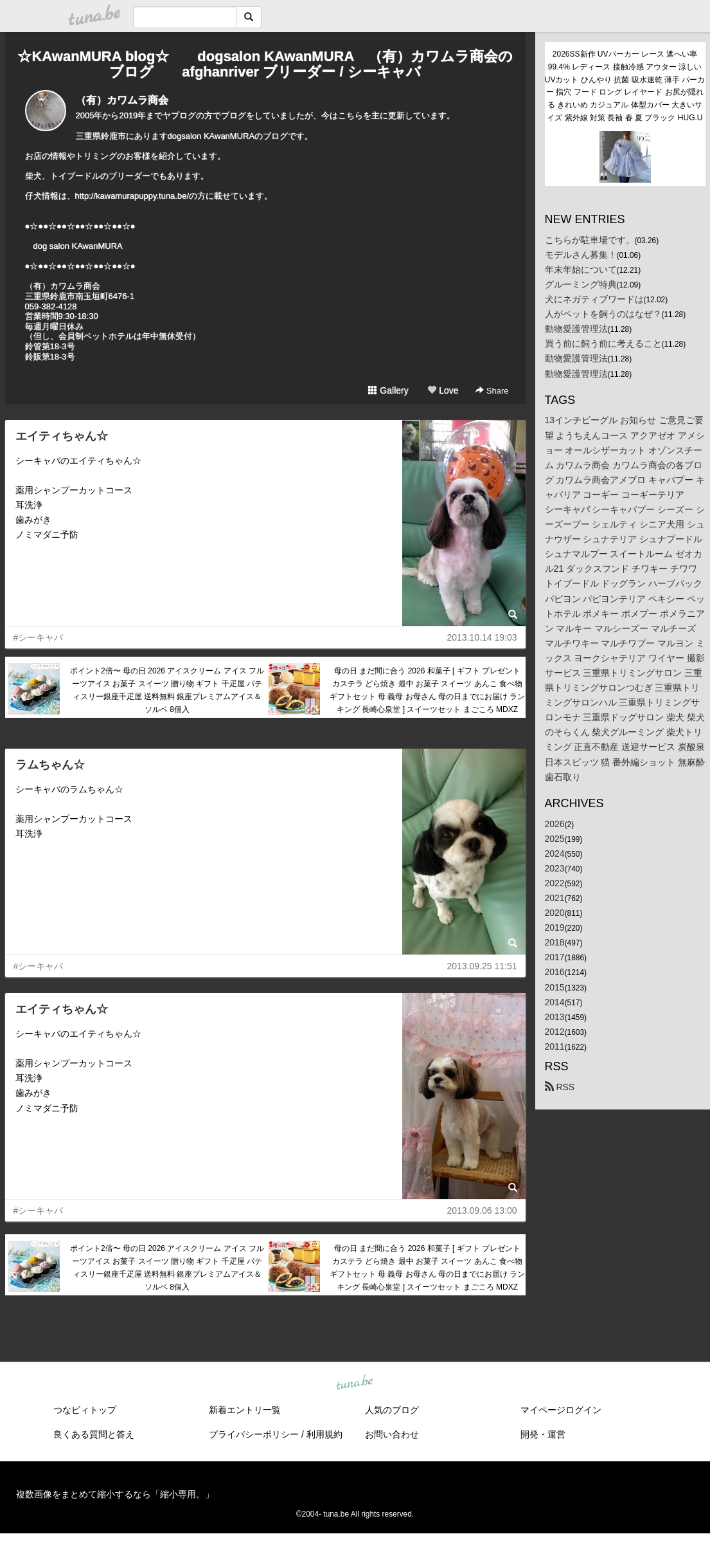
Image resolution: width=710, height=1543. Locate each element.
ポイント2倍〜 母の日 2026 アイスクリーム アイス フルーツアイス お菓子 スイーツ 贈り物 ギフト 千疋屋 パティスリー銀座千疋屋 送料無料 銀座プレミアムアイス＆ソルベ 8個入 (167, 689)
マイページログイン (560, 1410)
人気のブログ (392, 1410)
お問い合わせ (392, 1434)
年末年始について (581, 269)
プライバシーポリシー (254, 1434)
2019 (555, 927)
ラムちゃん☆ (50, 764)
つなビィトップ (84, 1410)
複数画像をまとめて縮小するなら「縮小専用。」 (115, 1494)
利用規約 (324, 1434)
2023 (555, 868)
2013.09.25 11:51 (482, 966)
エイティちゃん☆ (61, 436)
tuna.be (355, 1383)
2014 (555, 1002)
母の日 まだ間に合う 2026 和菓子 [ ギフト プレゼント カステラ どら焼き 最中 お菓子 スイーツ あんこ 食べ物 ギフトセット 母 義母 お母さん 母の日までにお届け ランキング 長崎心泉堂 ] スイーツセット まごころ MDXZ (428, 689)
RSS (560, 1087)
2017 (555, 957)
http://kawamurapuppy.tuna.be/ (132, 196)
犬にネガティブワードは (594, 299)
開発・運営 (542, 1434)
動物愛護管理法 (576, 329)
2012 (555, 1032)
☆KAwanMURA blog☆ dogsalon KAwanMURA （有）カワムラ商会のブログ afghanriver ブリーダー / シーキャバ (264, 64)
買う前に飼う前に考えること (603, 343)
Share (491, 391)
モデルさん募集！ (581, 255)
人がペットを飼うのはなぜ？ (603, 314)
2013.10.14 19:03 (482, 637)
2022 (555, 883)
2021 (555, 898)
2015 (555, 987)
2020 (555, 913)
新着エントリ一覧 (245, 1410)
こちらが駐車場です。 (590, 240)
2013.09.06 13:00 (482, 1210)
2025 (555, 839)
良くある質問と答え (93, 1434)
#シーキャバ (38, 637)
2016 (555, 972)
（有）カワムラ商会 (122, 100)
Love (442, 390)
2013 (555, 1017)
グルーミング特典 (581, 284)
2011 (555, 1046)
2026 (555, 824)
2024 (555, 853)
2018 (555, 942)
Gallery (388, 390)
